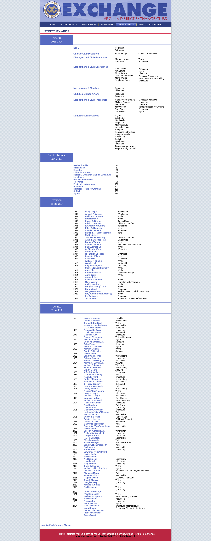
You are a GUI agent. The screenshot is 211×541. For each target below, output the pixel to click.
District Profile (69, 24)
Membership (107, 24)
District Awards (126, 24)
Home (53, 24)
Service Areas (89, 24)
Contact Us (155, 24)
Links (141, 24)
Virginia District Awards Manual (55, 525)
